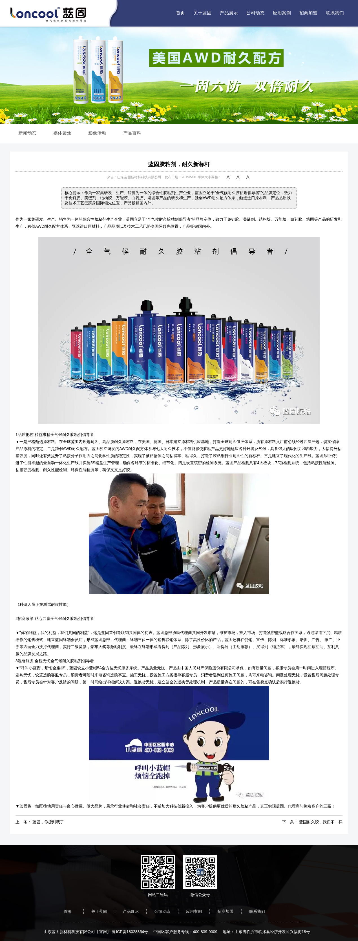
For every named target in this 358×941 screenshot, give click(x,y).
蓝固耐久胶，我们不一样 (320, 822)
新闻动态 (27, 133)
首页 (180, 12)
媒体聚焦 (62, 133)
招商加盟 (308, 12)
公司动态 (255, 12)
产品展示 (229, 12)
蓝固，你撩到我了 (48, 822)
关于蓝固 (202, 12)
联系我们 (335, 12)
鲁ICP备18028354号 (130, 931)
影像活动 (97, 133)
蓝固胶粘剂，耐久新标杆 (179, 164)
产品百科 (132, 133)
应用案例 (282, 12)
